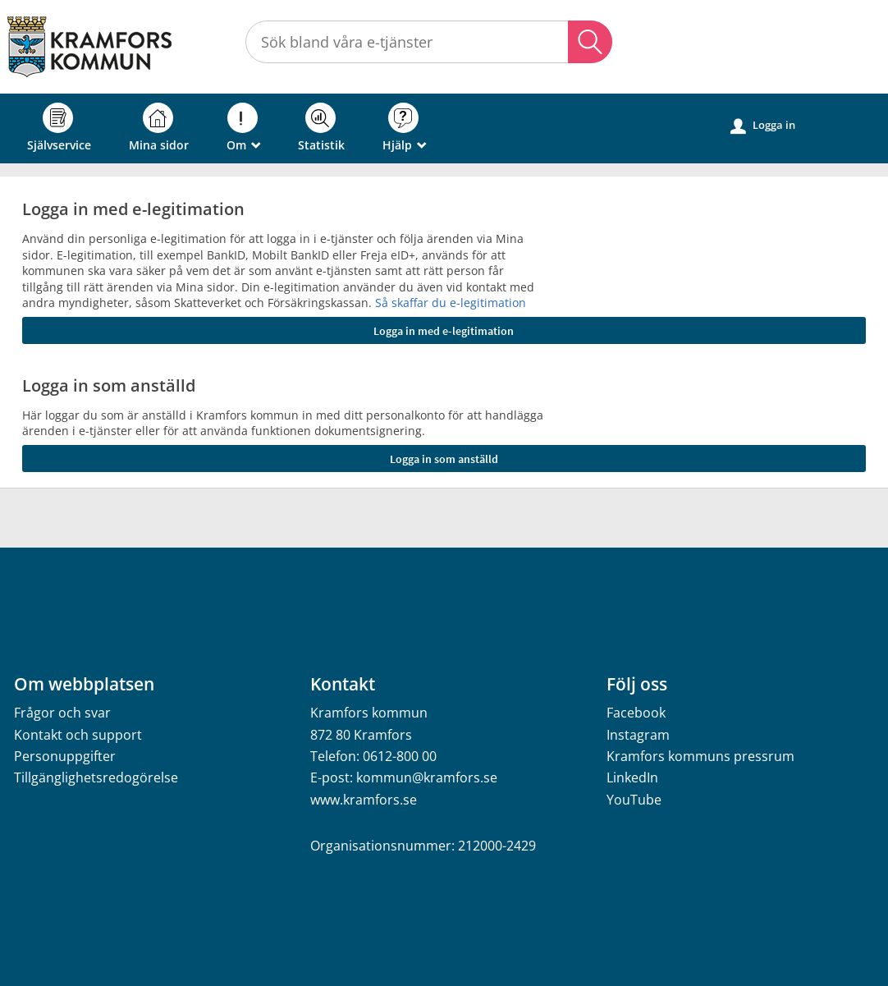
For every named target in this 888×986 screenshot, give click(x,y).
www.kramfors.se (363, 800)
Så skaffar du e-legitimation (450, 302)
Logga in (762, 125)
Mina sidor (159, 128)
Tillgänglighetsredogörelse (96, 777)
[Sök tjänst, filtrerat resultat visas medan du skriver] (428, 42)
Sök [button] (590, 42)
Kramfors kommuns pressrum (700, 756)
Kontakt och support (78, 735)
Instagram (638, 735)
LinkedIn (632, 777)
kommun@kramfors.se (426, 777)
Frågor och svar (62, 713)
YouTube (633, 800)
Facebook (636, 713)
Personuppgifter (65, 756)
